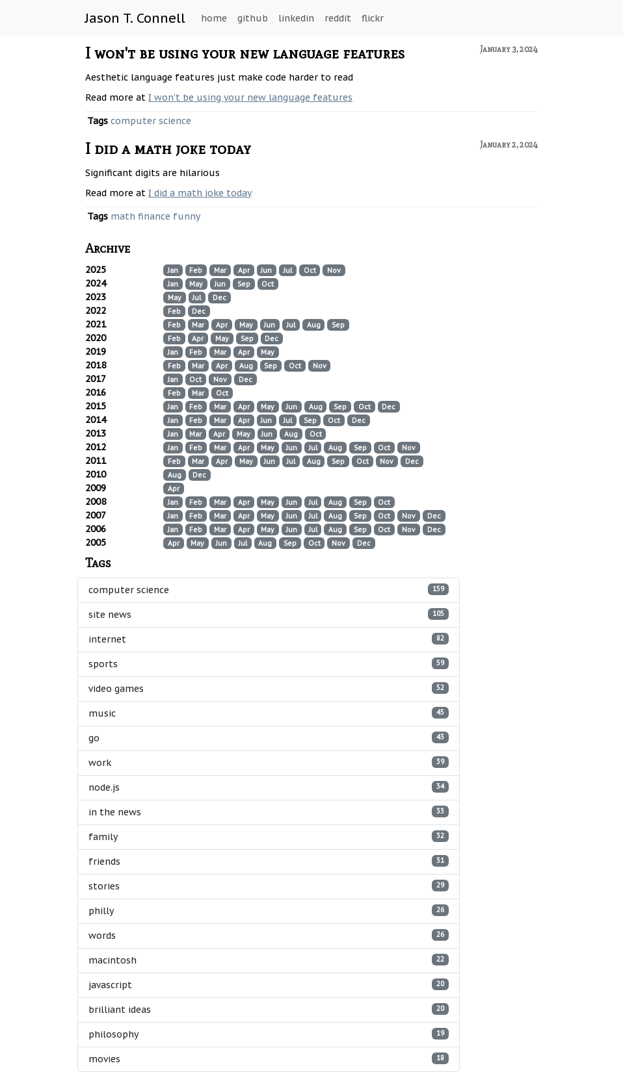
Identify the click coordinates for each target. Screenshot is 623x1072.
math (123, 216)
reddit (338, 18)
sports (268, 663)
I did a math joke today (168, 148)
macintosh (268, 960)
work (268, 762)
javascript (268, 984)
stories (268, 886)
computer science (151, 121)
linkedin (296, 18)
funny (186, 216)
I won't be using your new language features (244, 53)
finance (154, 216)
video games (268, 688)
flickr (373, 18)
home (214, 18)
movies (268, 1059)
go (268, 738)
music (268, 713)
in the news (268, 812)
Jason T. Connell (135, 18)
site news (268, 614)
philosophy (268, 1034)
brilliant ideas (268, 1009)
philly (268, 910)
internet (268, 639)
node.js (268, 787)
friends (268, 861)
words (268, 935)
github (252, 18)
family (268, 836)
